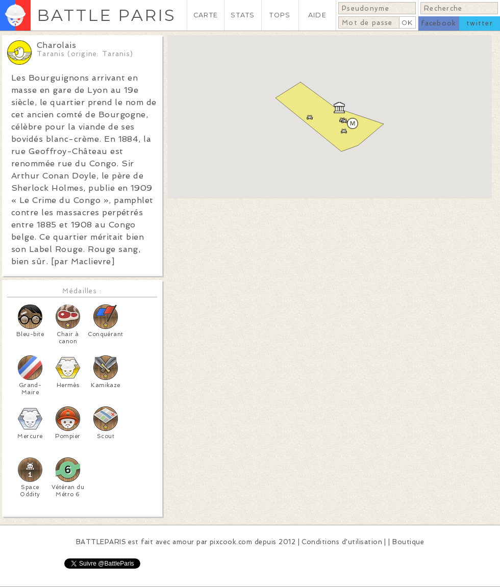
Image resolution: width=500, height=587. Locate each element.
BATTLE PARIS (106, 15)
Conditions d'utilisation (342, 542)
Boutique (408, 542)
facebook (438, 23)
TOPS (279, 15)
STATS (243, 15)
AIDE (317, 15)
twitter (479, 23)
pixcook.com (231, 542)
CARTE (205, 15)
